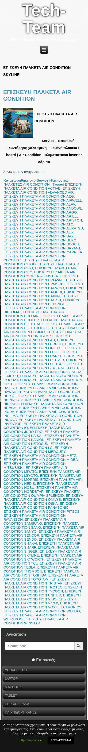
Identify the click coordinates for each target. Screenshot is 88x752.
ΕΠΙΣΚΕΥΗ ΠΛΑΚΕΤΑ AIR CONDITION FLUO (42, 350)
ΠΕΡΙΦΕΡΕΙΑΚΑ (17, 704)
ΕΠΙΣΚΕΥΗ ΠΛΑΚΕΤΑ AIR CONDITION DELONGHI (42, 302)
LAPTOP (11, 678)
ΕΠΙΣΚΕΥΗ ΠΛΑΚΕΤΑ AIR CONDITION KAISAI (41, 434)
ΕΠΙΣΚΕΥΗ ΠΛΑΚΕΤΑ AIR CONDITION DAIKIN (43, 294)
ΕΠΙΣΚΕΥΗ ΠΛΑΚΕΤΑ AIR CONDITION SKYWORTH (43, 557)
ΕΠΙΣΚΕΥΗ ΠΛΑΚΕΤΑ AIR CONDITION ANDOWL (43, 208)
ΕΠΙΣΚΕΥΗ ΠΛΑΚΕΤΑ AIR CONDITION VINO (42, 597)
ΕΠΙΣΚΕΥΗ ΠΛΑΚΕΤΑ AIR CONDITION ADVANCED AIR (42, 190)
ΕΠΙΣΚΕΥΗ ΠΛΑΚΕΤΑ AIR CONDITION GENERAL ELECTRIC (43, 366)
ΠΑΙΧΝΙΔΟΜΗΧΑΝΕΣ (21, 712)
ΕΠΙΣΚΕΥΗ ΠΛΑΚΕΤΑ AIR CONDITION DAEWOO (43, 286)
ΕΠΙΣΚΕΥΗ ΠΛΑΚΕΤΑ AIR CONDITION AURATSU (43, 228)
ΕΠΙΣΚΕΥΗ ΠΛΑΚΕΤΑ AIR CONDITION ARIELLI (42, 216)
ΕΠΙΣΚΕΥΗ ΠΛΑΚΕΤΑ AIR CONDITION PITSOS (42, 511)
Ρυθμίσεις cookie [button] (30, 740)
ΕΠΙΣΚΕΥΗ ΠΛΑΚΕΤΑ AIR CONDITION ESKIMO (44, 330)
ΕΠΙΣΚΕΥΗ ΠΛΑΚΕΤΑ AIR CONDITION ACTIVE (43, 186)
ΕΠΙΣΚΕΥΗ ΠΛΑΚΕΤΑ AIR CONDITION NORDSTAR (41, 489)
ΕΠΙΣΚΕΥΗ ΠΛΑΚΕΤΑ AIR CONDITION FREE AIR (43, 358)
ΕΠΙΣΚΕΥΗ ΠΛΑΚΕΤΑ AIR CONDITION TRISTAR (36, 581)
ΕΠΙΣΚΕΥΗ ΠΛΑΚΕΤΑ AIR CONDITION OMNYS (43, 497)
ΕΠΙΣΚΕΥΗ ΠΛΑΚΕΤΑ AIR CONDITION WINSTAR (36, 621)
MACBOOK (13, 687)
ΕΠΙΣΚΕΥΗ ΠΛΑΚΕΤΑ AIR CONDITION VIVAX (40, 601)
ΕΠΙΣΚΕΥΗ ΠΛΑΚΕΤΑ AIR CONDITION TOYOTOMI (43, 577)
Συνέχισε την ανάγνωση (24, 172)
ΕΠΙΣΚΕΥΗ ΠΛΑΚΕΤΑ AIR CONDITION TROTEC (43, 585)
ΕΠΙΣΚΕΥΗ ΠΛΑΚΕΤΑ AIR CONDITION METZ (40, 456)
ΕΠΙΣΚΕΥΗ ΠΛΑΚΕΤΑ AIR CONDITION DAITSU (41, 298)
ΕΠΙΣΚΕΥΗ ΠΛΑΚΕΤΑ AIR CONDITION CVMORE (42, 282)
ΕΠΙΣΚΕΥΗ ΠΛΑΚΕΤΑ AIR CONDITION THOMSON (41, 569)
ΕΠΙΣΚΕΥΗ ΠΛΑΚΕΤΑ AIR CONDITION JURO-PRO (37, 430)
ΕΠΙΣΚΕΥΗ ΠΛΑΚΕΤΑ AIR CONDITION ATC (38, 224)
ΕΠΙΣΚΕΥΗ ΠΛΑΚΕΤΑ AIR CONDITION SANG (41, 525)
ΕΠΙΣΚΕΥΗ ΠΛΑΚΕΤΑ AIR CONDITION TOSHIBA (41, 573)
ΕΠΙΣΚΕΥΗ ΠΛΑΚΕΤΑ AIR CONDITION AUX (39, 232)
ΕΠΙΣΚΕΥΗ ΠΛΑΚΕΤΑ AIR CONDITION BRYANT (42, 248)
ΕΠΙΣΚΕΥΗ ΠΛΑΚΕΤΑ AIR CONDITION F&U (37, 338)
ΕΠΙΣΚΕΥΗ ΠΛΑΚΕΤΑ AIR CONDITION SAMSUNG (35, 521)
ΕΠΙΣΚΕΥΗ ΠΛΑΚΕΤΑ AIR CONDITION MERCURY (38, 450)
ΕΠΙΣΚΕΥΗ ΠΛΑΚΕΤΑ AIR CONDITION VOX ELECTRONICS (42, 605)
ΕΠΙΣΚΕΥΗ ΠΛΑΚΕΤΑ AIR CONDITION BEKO (40, 240)
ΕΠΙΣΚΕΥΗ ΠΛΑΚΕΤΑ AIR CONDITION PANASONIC (40, 505)
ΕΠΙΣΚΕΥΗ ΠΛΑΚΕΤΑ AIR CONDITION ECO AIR (34, 314)
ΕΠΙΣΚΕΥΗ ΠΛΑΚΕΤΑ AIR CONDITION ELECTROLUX (44, 326)
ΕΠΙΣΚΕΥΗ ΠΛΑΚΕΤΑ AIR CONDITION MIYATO (35, 469)
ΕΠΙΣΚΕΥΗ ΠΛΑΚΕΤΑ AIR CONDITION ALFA (39, 204)
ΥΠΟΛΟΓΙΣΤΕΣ (16, 670)
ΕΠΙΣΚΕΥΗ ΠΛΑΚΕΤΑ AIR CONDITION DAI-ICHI (44, 290)
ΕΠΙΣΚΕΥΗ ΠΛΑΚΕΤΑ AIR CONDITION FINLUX (43, 346)
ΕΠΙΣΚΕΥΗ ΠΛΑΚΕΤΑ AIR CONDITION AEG (39, 196)
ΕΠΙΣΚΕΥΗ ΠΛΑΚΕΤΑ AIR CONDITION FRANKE (40, 354)
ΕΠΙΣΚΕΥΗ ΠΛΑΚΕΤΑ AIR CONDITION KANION (41, 438)
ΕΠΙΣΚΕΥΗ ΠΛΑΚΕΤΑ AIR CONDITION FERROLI (39, 342)
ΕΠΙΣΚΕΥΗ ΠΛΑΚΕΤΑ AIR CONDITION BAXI (39, 236)
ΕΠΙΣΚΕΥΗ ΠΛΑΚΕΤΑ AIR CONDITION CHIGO (34, 262)
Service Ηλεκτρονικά (53, 180)
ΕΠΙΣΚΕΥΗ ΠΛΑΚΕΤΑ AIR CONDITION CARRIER (43, 252)
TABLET (11, 695)
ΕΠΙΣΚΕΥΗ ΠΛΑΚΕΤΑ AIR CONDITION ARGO (40, 212)
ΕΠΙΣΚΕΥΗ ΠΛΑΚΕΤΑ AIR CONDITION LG (36, 446)
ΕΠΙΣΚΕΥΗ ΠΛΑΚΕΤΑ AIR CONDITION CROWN (41, 278)
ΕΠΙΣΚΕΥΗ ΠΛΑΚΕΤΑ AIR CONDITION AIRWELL (43, 200)
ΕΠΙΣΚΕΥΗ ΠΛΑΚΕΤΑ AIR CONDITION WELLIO (42, 611)
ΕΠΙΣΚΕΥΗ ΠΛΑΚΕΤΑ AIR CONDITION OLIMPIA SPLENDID (42, 493)
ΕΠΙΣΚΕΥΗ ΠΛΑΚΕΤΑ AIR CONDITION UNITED (43, 593)
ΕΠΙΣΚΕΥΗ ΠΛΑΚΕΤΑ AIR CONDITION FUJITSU (44, 362)
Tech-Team (44, 19)
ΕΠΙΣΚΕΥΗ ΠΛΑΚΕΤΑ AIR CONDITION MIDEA (41, 460)
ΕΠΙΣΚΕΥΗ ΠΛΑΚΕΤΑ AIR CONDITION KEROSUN (42, 442)
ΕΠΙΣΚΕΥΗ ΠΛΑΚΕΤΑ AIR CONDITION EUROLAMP (42, 334)
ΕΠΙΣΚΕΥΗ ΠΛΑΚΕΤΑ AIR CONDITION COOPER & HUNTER (40, 274)
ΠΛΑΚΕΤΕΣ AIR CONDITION (27, 184)
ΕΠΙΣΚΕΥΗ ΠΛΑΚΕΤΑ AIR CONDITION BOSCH (41, 244)
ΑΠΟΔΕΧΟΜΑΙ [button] (60, 740)
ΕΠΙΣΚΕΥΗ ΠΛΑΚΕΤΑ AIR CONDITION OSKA (42, 501)
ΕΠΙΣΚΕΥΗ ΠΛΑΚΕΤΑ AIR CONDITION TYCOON (43, 589)
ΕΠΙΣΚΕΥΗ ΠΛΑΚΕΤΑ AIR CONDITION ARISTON (43, 220)
